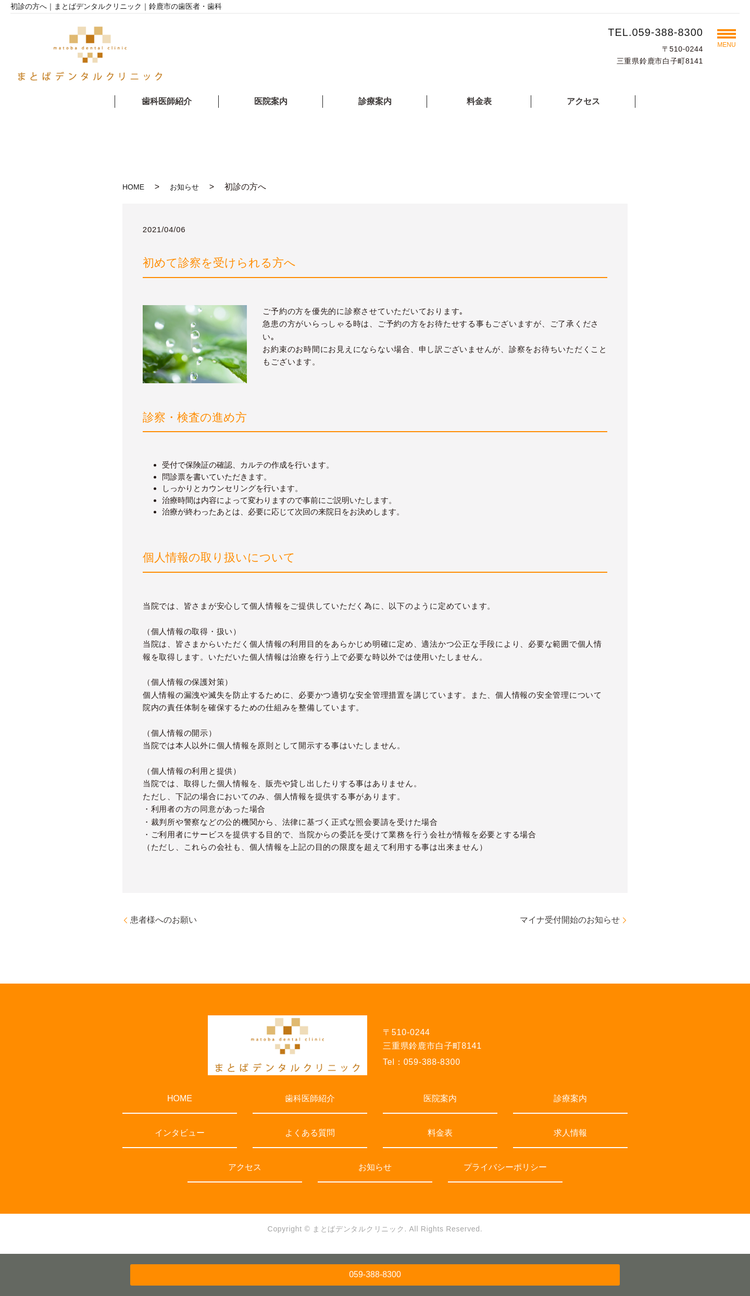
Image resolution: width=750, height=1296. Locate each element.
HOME (133, 187)
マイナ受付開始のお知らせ (570, 919)
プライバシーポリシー (505, 1167)
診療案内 (375, 101)
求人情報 (570, 1132)
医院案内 (271, 101)
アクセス (583, 101)
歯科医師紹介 (167, 101)
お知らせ (184, 187)
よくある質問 (310, 1132)
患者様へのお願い (163, 919)
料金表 (479, 101)
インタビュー (180, 1132)
